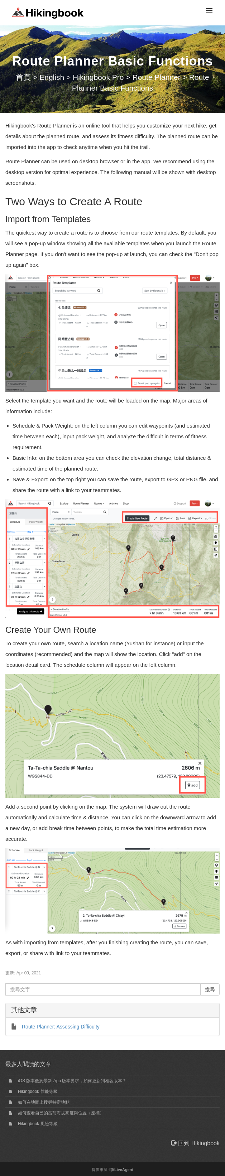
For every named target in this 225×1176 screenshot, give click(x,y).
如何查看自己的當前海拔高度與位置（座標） (61, 1112)
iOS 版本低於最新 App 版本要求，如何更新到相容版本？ (72, 1080)
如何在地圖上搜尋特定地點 (44, 1102)
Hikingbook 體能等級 (38, 1091)
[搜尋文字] (103, 989)
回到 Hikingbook (195, 1143)
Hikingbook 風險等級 (38, 1123)
